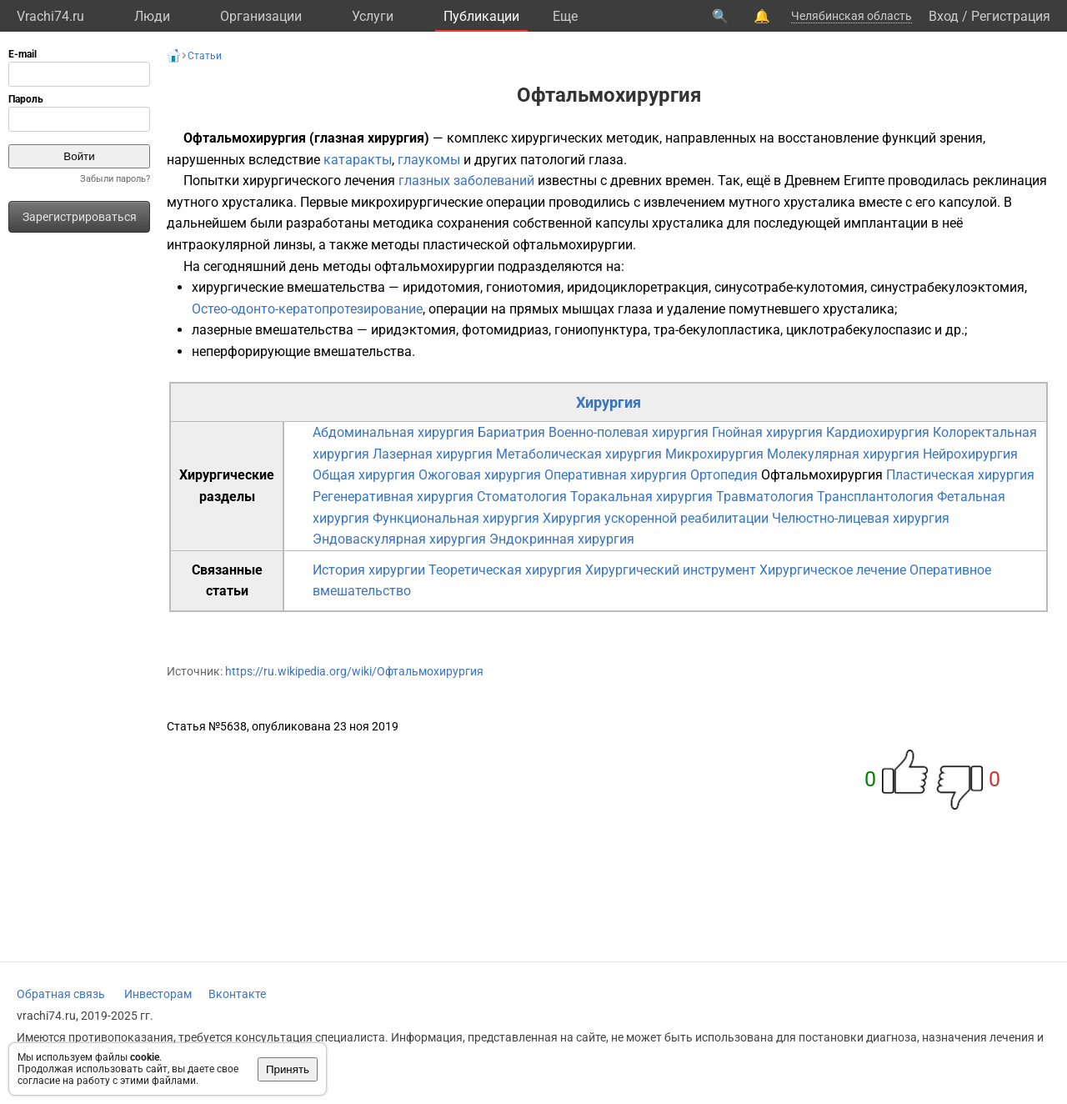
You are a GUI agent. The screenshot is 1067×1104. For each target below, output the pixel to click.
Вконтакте (237, 994)
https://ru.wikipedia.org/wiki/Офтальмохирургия (354, 671)
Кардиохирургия (877, 432)
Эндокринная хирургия (561, 539)
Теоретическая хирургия (505, 570)
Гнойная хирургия (767, 432)
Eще (565, 16)
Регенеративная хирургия (393, 496)
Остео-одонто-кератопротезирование (307, 309)
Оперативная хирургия (615, 475)
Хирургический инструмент (670, 570)
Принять (287, 1069)
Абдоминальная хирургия (393, 432)
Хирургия (608, 402)
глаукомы (429, 160)
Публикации (481, 16)
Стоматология (522, 496)
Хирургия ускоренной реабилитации (656, 518)
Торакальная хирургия (641, 496)
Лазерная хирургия (433, 454)
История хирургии (369, 570)
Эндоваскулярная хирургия (399, 539)
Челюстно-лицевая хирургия (860, 518)
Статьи (205, 56)
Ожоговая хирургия (479, 475)
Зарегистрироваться (80, 216)
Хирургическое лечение (832, 570)
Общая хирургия (364, 475)
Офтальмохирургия (822, 475)
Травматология (765, 496)
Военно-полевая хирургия (629, 432)
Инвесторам (158, 994)
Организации (261, 16)
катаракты (357, 160)
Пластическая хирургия (960, 475)
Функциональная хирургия (456, 518)
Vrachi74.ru (50, 16)
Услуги (372, 16)
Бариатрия (511, 432)
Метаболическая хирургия (579, 454)
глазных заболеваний (466, 180)
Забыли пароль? (115, 178)
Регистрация (1010, 16)
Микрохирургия (714, 454)
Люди (152, 16)
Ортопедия (724, 475)
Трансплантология (875, 496)
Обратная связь (61, 994)
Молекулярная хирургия (843, 454)
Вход (944, 16)
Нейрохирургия (970, 454)
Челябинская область (851, 16)
